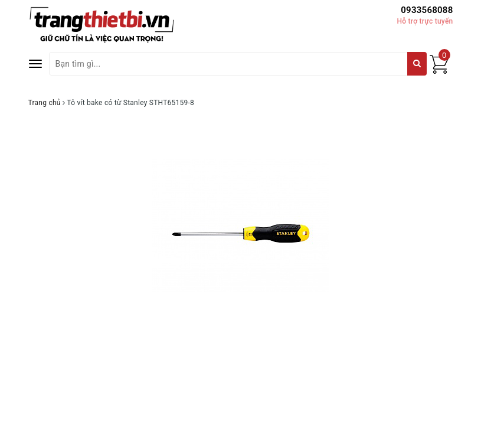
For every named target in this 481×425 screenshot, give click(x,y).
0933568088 (427, 10)
